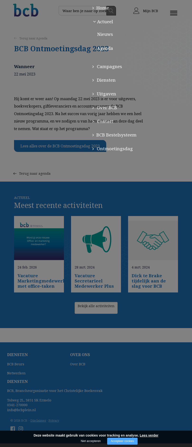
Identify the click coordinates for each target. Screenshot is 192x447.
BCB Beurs (15, 364)
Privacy (53, 420)
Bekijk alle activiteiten (96, 308)
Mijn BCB (145, 11)
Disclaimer (38, 420)
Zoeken (111, 10)
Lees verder (149, 435)
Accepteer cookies (122, 441)
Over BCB (77, 364)
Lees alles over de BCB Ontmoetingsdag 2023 (60, 146)
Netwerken (16, 373)
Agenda (41, 38)
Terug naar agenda (35, 166)
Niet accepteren (91, 441)
